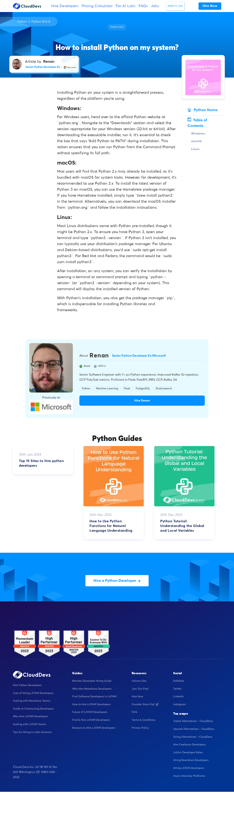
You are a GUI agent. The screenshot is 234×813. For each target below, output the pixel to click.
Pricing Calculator (97, 6)
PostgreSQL (143, 388)
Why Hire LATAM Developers (30, 716)
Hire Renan (142, 400)
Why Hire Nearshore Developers (91, 689)
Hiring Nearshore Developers (190, 760)
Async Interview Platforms (189, 776)
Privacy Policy (140, 728)
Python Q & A (41, 21)
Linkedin (178, 696)
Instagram (179, 704)
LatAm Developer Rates (188, 752)
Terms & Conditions (143, 720)
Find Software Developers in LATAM (94, 696)
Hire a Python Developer (117, 581)
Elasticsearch (164, 388)
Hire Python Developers (27, 685)
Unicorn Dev (139, 681)
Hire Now (137, 696)
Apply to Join (175, 6)
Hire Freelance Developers (189, 744)
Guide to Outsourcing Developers (33, 708)
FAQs (143, 6)
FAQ (134, 712)
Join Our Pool (140, 689)
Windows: (198, 133)
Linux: (195, 149)
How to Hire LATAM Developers (91, 704)
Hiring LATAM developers (188, 768)
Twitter (177, 689)
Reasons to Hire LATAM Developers (93, 728)
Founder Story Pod (145, 704)
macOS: (197, 141)
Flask (127, 388)
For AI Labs (125, 6)
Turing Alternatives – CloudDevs (192, 737)
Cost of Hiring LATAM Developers (33, 693)
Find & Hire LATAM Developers (91, 720)
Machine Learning (107, 388)
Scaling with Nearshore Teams (31, 701)
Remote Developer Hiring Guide (91, 681)
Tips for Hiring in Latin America (32, 732)
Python (22, 21)
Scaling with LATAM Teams (29, 724)
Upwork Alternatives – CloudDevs (193, 729)
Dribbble (178, 681)
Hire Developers (65, 6)
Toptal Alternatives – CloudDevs (193, 721)
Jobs (155, 6)
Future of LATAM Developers (89, 712)
